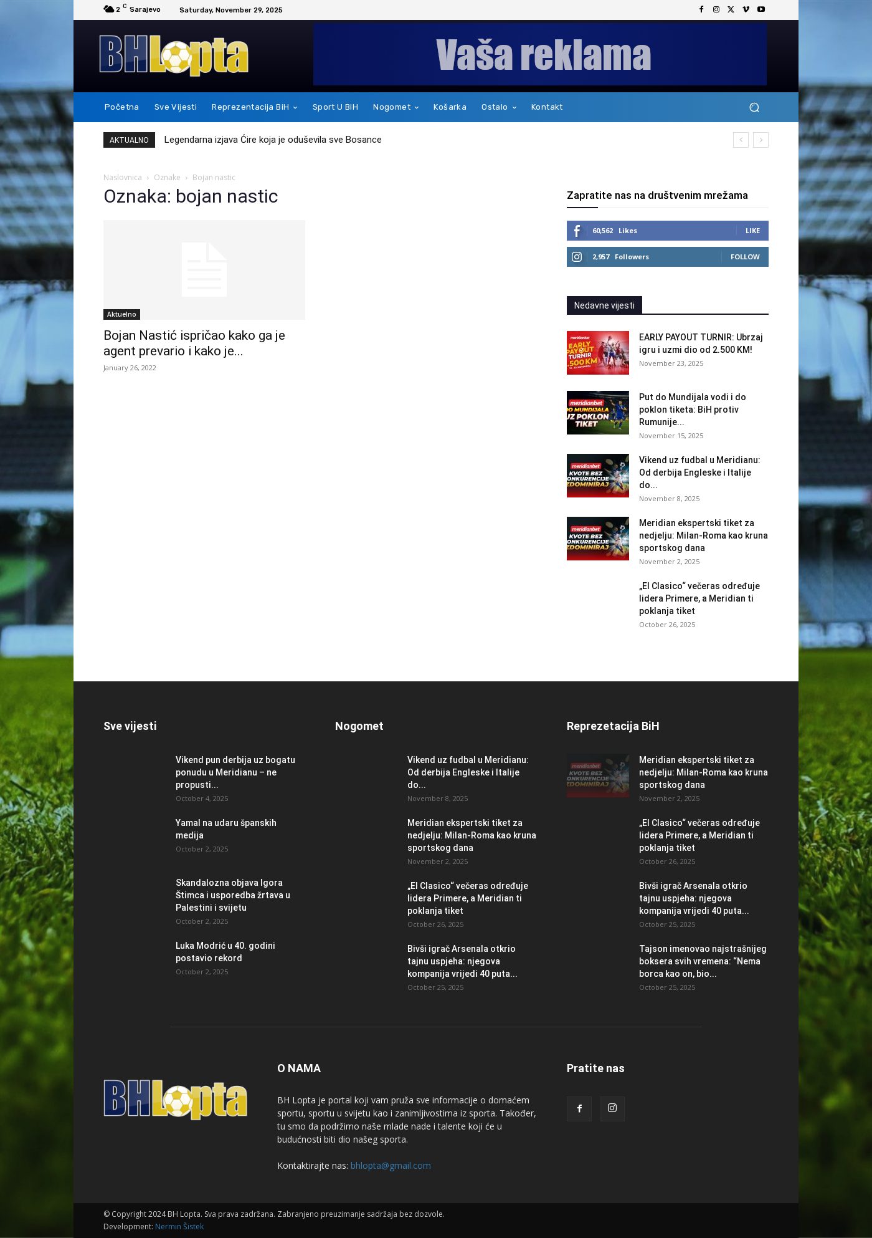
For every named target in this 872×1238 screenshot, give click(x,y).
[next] (761, 140)
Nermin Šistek (179, 1226)
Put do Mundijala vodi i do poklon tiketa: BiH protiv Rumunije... (692, 409)
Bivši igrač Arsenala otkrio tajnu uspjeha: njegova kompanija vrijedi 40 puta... (462, 961)
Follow (745, 256)
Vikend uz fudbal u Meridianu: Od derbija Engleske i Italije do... (700, 472)
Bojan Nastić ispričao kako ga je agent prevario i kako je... (194, 343)
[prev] (741, 140)
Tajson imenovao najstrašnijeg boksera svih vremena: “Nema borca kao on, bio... (703, 961)
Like (753, 230)
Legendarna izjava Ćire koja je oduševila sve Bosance (273, 139)
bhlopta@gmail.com (391, 1165)
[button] (754, 107)
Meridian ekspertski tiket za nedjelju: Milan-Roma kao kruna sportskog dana (703, 535)
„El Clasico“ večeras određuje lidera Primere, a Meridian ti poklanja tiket (699, 598)
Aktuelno (121, 314)
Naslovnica (122, 177)
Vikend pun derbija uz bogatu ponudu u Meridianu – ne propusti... (235, 772)
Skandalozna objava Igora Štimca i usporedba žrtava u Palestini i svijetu (233, 895)
